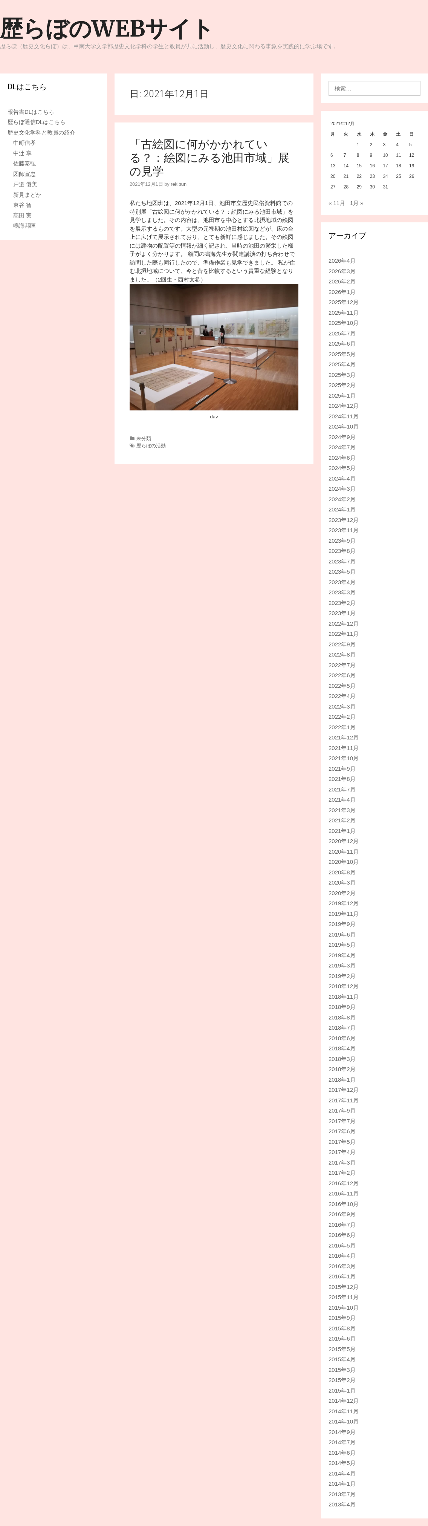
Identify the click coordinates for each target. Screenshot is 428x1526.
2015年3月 (342, 1370)
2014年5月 (342, 1463)
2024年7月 (342, 447)
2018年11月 (344, 996)
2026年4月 (342, 260)
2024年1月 (342, 509)
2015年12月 (344, 1287)
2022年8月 (342, 654)
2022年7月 (342, 665)
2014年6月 (342, 1452)
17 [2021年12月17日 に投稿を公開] (385, 165)
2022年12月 (344, 623)
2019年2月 (342, 976)
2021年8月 (342, 779)
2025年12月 (344, 302)
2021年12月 (344, 737)
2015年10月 (344, 1307)
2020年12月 (344, 841)
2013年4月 (342, 1504)
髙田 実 (22, 215)
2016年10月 (344, 1204)
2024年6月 (342, 458)
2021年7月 (342, 789)
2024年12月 (344, 406)
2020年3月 (342, 882)
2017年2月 (342, 1172)
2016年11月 (344, 1193)
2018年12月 (344, 986)
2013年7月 (342, 1494)
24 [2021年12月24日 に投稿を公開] (385, 176)
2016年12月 (344, 1183)
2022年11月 (344, 634)
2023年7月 (342, 561)
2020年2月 (342, 893)
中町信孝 (24, 142)
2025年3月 (342, 375)
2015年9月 (342, 1318)
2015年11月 (344, 1297)
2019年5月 (342, 944)
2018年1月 (342, 1079)
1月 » (357, 203)
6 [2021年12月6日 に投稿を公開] (331, 155)
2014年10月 (344, 1421)
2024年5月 (342, 468)
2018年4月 (342, 1048)
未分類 (143, 438)
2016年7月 (342, 1224)
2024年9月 (342, 437)
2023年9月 (342, 540)
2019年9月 (342, 924)
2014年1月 (342, 1483)
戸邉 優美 (25, 184)
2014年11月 (344, 1411)
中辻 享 (22, 153)
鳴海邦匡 (24, 225)
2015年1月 (342, 1390)
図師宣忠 (24, 174)
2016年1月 (342, 1276)
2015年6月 (342, 1338)
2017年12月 (344, 1090)
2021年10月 (344, 758)
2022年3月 (342, 706)
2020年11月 (344, 851)
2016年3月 (342, 1266)
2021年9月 (342, 768)
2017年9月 (342, 1110)
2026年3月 (342, 271)
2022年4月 (342, 696)
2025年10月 (344, 323)
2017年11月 (344, 1100)
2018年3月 (342, 1059)
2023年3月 (342, 592)
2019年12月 (344, 903)
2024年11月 (344, 416)
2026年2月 (342, 281)
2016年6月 (342, 1235)
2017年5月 (342, 1142)
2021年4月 (342, 799)
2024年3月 (342, 488)
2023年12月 (344, 520)
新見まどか (27, 194)
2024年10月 (344, 426)
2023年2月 (342, 603)
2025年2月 (342, 385)
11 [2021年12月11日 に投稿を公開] (398, 155)
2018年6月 (342, 1038)
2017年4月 (342, 1152)
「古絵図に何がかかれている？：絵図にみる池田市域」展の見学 (209, 158)
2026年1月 (342, 292)
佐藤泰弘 (24, 163)
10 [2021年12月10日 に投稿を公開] (385, 155)
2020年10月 (344, 862)
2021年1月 (342, 831)
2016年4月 (342, 1255)
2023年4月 (342, 582)
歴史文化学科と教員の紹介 (41, 132)
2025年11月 (344, 312)
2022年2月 (342, 716)
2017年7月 (342, 1121)
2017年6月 (342, 1131)
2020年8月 (342, 872)
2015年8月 (342, 1328)
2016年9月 (342, 1214)
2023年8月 (342, 551)
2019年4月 (342, 955)
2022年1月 (342, 727)
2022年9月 (342, 644)
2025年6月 (342, 343)
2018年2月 (342, 1069)
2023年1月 (342, 613)
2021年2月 (342, 820)
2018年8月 (342, 1017)
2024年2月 (342, 499)
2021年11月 (344, 748)
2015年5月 (342, 1349)
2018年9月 (342, 1007)
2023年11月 (344, 530)
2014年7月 (342, 1442)
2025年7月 (342, 333)
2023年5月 (342, 571)
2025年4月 (342, 364)
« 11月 (337, 203)
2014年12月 (344, 1400)
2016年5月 (342, 1245)
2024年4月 (342, 478)
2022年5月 (342, 686)
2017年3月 (342, 1162)
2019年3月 (342, 965)
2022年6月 (342, 675)
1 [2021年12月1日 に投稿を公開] (358, 144)
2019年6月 (342, 934)
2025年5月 (342, 354)
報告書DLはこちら (31, 112)
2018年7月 (342, 1027)
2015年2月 (342, 1380)
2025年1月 (342, 395)
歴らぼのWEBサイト (107, 28)
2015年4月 (342, 1359)
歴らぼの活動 (151, 445)
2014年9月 (342, 1432)
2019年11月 (344, 914)
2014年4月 (342, 1473)
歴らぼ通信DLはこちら (37, 122)
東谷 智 (22, 205)
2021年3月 (342, 810)
